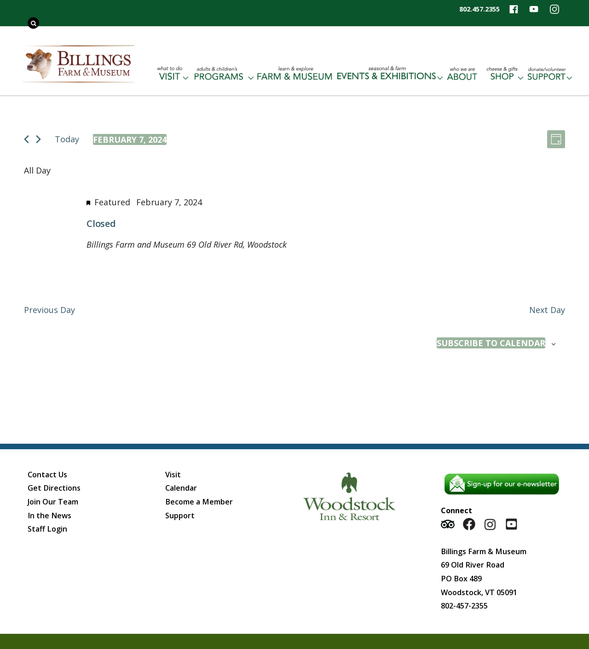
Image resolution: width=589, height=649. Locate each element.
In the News (49, 515)
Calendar (181, 488)
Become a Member (199, 502)
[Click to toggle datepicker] (130, 139)
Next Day (547, 309)
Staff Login (47, 529)
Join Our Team (53, 502)
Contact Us (47, 474)
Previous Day (49, 309)
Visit (173, 474)
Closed (101, 223)
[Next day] (38, 139)
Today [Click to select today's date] (67, 139)
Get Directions (54, 488)
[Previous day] (26, 139)
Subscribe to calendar (491, 342)
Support (180, 515)
